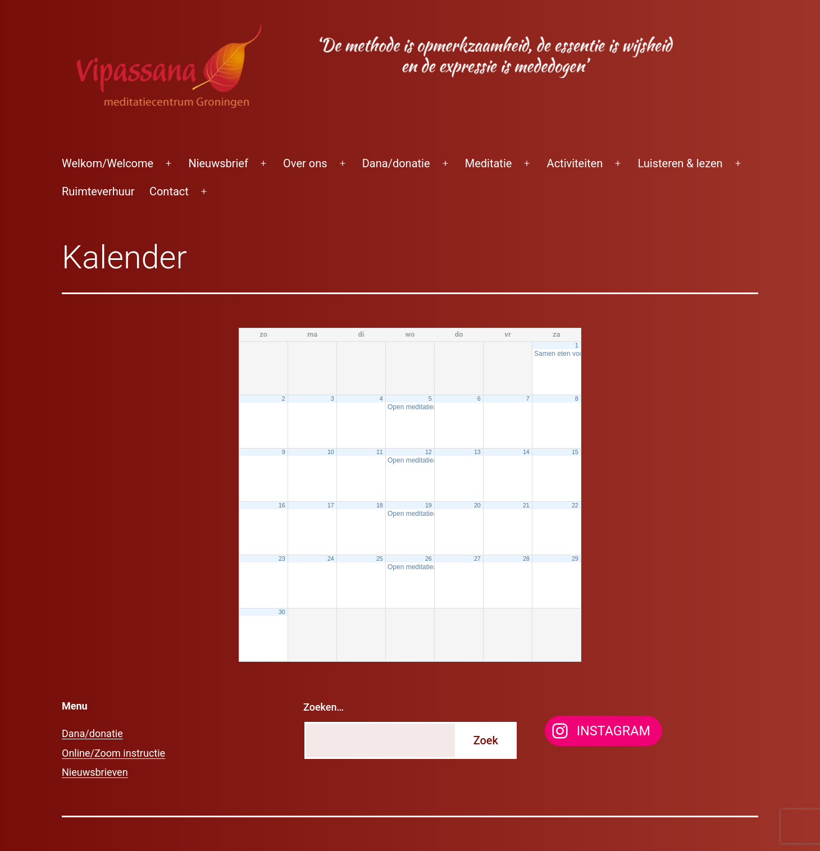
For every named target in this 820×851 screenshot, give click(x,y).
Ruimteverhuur (98, 191)
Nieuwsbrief (218, 163)
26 (428, 558)
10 (330, 452)
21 (526, 505)
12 (428, 452)
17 (330, 505)
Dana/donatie (396, 163)
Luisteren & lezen (679, 163)
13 (477, 452)
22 (575, 505)
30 (282, 611)
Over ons (305, 163)
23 (282, 558)
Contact (169, 191)
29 (575, 558)
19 (428, 505)
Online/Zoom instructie (113, 753)
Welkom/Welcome (107, 163)
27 (477, 558)
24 (330, 558)
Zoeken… (323, 707)
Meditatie (488, 163)
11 (379, 452)
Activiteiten (575, 163)
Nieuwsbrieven (95, 772)
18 (379, 505)
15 (575, 452)
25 (379, 558)
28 (526, 558)
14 (526, 452)
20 (477, 505)
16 (282, 505)
